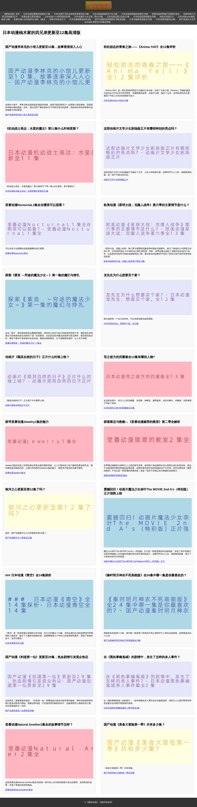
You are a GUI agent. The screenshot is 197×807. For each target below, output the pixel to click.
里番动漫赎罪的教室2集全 (115, 475)
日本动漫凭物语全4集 (165, 19)
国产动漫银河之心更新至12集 (18, 538)
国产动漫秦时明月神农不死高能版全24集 (122, 640)
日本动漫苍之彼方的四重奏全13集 (119, 408)
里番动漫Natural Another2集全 (19, 790)
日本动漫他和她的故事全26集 (134, 14)
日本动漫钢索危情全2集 (80, 19)
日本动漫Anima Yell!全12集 (116, 100)
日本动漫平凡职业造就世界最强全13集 (71, 14)
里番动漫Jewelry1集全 (15, 473)
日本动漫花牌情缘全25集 (144, 17)
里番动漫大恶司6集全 (31, 17)
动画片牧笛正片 (167, 17)
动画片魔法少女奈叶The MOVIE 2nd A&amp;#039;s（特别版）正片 (134, 561)
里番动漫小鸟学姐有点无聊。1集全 (29, 19)
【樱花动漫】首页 (11, 14)
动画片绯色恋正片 (57, 19)
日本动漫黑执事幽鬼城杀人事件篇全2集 (122, 708)
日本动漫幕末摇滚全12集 (140, 19)
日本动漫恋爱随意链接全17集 (36, 14)
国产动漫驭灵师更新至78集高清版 (110, 19)
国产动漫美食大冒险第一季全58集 (119, 773)
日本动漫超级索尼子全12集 (105, 14)
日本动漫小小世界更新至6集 (57, 17)
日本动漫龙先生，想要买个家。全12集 (121, 323)
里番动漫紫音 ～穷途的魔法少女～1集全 (23, 343)
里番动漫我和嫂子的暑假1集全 (166, 14)
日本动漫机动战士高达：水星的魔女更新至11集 (26, 191)
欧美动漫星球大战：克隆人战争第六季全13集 (124, 261)
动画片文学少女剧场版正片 (116, 179)
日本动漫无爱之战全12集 (118, 17)
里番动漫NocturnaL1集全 (16, 253)
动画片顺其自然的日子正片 (17, 405)
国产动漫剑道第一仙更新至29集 (19, 711)
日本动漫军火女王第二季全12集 (88, 17)
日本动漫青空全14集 (14, 643)
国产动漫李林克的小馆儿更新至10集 (21, 115)
